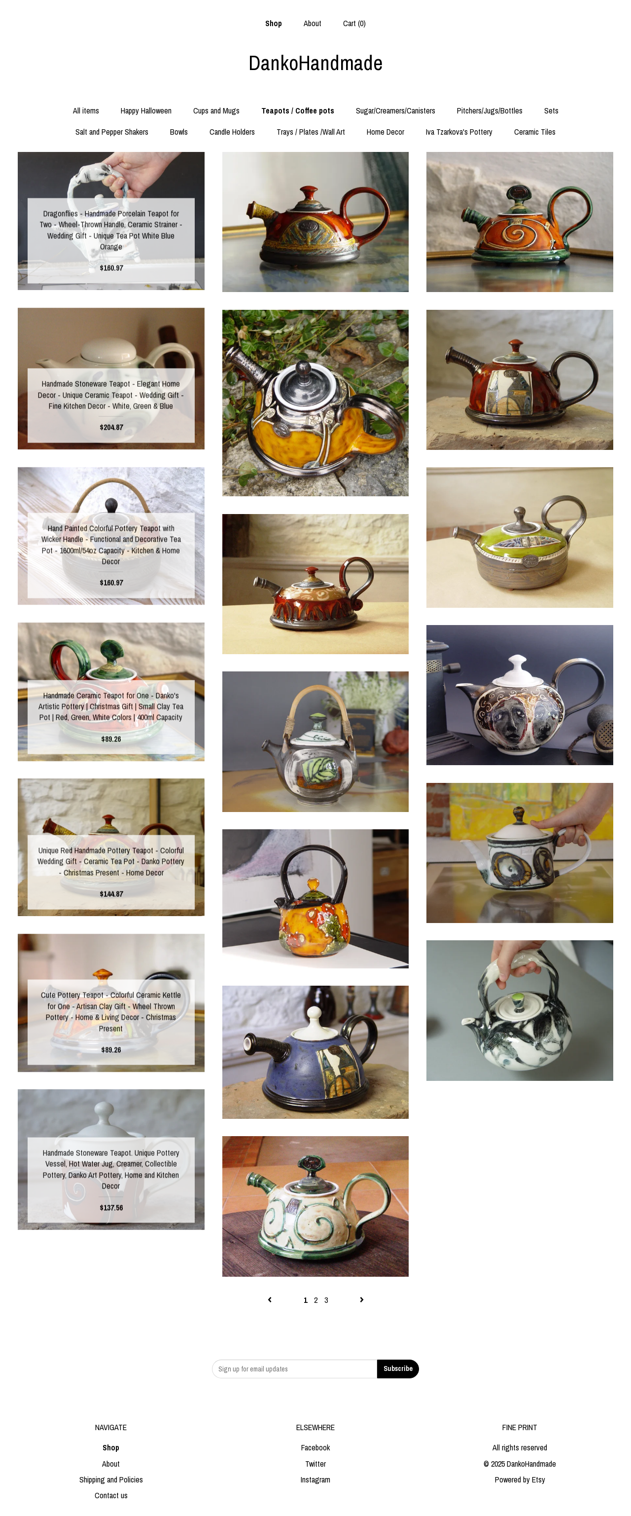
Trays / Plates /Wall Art (311, 131)
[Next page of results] (361, 1299)
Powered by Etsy (520, 1479)
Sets (551, 110)
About (312, 23)
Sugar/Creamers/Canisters (395, 110)
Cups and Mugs (216, 110)
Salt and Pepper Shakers (111, 131)
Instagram (315, 1479)
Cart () (354, 23)
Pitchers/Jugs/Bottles (490, 110)
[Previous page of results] (270, 1299)
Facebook (315, 1447)
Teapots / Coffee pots (297, 110)
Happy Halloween (146, 110)
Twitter (315, 1463)
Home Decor (385, 131)
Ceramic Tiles (535, 131)
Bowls (179, 131)
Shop (273, 23)
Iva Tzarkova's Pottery (459, 131)
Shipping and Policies (111, 1479)
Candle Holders (232, 131)
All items (86, 110)
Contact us (111, 1495)
